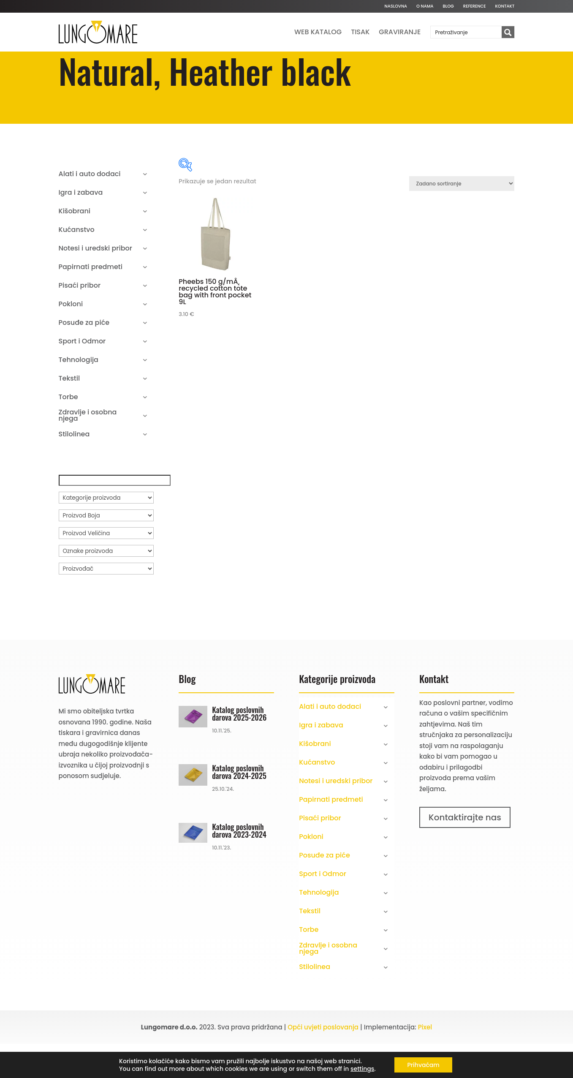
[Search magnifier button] (508, 32)
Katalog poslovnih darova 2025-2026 (239, 747)
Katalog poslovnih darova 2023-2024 (239, 864)
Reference (474, 6)
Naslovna (395, 6)
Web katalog (318, 32)
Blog (448, 6)
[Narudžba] (461, 217)
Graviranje (400, 32)
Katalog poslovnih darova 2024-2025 (239, 806)
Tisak (360, 32)
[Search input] (466, 32)
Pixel (425, 1061)
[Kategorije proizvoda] (106, 532)
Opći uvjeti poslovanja (323, 1061)
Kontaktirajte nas (465, 852)
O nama (424, 6)
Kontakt (505, 6)
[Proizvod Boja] (106, 549)
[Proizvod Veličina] (106, 567)
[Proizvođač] (106, 603)
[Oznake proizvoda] (106, 585)
